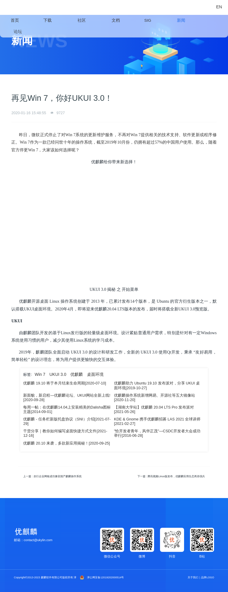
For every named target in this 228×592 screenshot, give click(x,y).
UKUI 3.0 (57, 374)
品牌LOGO (207, 577)
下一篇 (171, 476)
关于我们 (193, 577)
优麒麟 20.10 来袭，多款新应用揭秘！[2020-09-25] (66, 443)
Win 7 (40, 374)
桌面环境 (95, 374)
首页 (15, 20)
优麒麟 (76, 374)
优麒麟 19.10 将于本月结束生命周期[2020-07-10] (64, 383)
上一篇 (52, 476)
